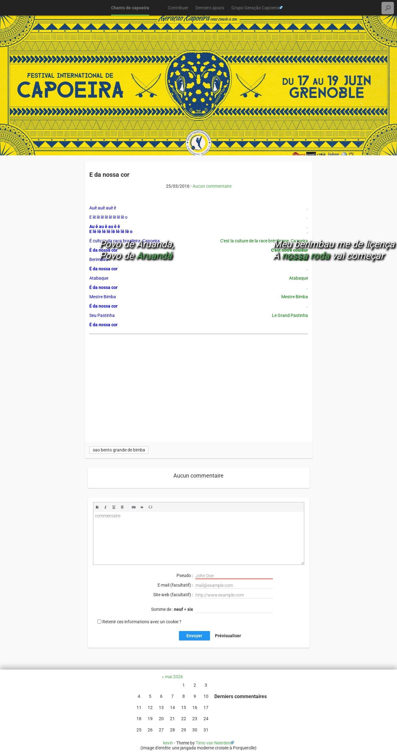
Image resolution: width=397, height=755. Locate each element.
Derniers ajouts (209, 7)
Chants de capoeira (130, 7)
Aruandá (154, 255)
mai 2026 (174, 676)
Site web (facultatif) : (213, 595)
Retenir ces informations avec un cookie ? (141, 621)
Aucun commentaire (212, 186)
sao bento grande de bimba (119, 449)
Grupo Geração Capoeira (255, 7)
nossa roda (305, 255)
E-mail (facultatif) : (215, 585)
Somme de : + (212, 609)
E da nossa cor (109, 174)
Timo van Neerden (213, 742)
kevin (168, 742)
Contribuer (178, 7)
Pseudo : (224, 576)
